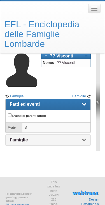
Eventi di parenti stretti (27, 115)
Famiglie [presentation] (19, 140)
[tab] (66, 56)
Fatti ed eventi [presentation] (25, 104)
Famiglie (17, 96)
